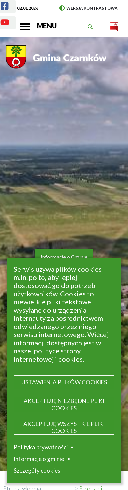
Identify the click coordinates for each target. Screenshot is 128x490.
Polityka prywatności (41, 447)
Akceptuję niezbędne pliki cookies (64, 404)
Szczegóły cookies (37, 470)
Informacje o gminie (39, 459)
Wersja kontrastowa (88, 8)
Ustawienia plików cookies (64, 382)
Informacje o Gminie (64, 257)
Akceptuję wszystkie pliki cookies (64, 427)
